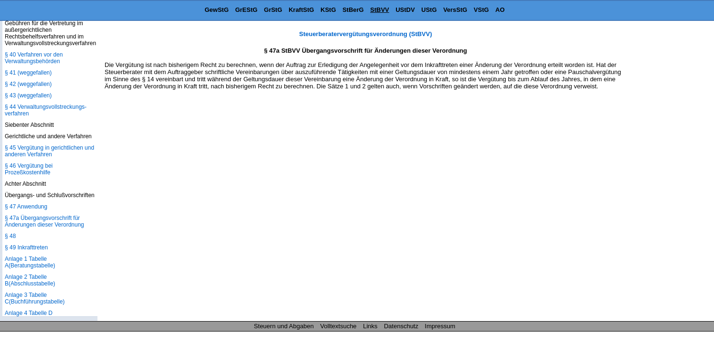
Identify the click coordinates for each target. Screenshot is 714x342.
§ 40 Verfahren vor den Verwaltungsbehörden (34, 58)
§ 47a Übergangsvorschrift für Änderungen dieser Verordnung (44, 221)
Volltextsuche (338, 326)
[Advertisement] (666, 172)
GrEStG (246, 9)
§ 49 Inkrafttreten (26, 247)
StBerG (353, 9)
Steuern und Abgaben (284, 326)
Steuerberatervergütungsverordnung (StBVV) (365, 34)
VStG (481, 9)
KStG (328, 9)
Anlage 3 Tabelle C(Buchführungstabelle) (35, 298)
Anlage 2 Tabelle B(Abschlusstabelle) (30, 280)
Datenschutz (401, 326)
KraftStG (301, 9)
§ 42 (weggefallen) (28, 84)
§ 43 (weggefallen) (28, 95)
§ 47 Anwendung (26, 206)
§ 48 (10, 236)
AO (500, 9)
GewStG (216, 9)
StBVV (379, 9)
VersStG (455, 9)
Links (370, 326)
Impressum (440, 326)
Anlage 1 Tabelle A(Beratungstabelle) (30, 262)
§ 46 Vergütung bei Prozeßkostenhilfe (29, 169)
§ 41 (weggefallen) (28, 72)
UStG (429, 9)
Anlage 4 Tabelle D (29, 313)
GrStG (273, 9)
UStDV (405, 9)
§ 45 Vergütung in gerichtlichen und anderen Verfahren (49, 151)
